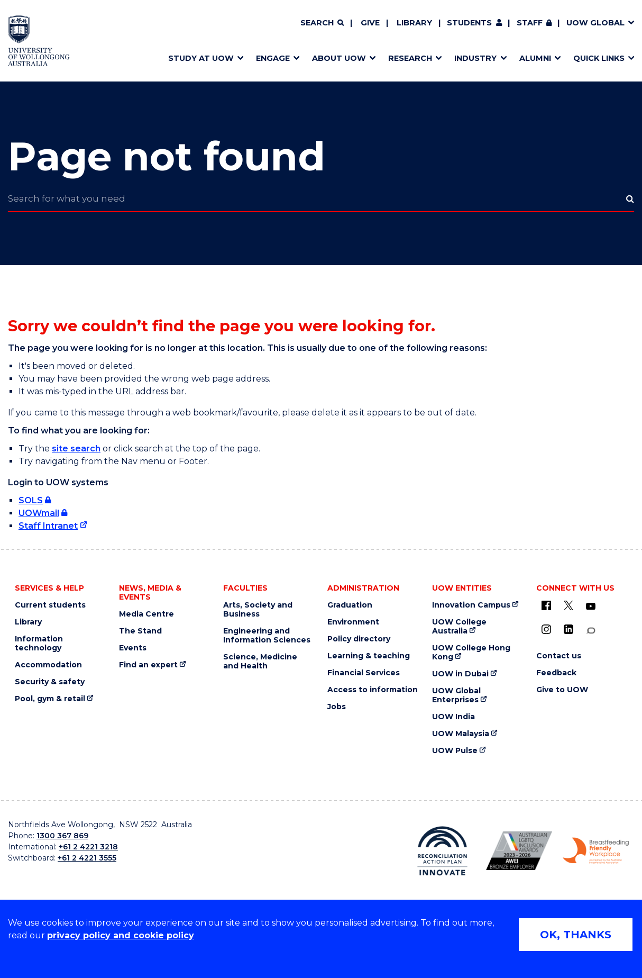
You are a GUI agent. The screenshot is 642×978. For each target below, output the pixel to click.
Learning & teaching (368, 655)
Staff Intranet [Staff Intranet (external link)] (48, 526)
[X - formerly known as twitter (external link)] (568, 605)
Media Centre (146, 614)
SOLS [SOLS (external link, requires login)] (31, 500)
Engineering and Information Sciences (266, 636)
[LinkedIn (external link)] (568, 629)
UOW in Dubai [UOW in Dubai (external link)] (460, 673)
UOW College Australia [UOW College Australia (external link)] (459, 627)
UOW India (453, 716)
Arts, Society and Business (257, 610)
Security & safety (50, 681)
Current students (50, 605)
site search (76, 448)
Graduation (349, 605)
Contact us (558, 655)
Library (414, 23)
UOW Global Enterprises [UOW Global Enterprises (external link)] (456, 695)
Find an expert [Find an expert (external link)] (148, 664)
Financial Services (363, 672)
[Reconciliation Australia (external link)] (442, 851)
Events (132, 648)
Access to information (372, 689)
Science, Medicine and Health (260, 662)
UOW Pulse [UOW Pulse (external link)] (455, 750)
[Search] (322, 23)
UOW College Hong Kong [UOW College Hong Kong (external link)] (471, 653)
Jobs (336, 706)
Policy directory (358, 639)
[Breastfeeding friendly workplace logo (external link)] (596, 851)
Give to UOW (562, 689)
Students (469, 23)
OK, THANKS (575, 934)
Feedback (556, 672)
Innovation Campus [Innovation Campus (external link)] (471, 605)
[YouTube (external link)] (591, 606)
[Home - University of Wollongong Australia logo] (39, 40)
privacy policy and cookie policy (120, 935)
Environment (353, 622)
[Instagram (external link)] (546, 629)
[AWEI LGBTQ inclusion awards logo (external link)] (519, 850)
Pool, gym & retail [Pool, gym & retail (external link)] (50, 698)
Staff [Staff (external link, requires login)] (530, 23)
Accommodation (48, 664)
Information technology (39, 644)
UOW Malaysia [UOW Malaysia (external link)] (460, 733)
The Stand (140, 631)
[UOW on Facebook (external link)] (546, 605)
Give (370, 23)
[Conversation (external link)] (591, 630)
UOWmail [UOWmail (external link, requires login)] (39, 513)
